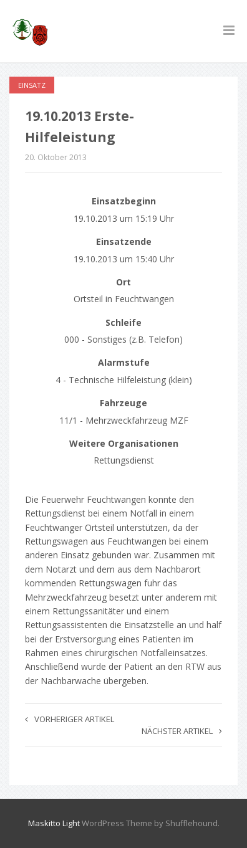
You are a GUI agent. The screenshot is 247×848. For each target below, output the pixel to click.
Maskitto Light (54, 823)
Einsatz (32, 85)
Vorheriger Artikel (69, 719)
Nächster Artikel (182, 730)
